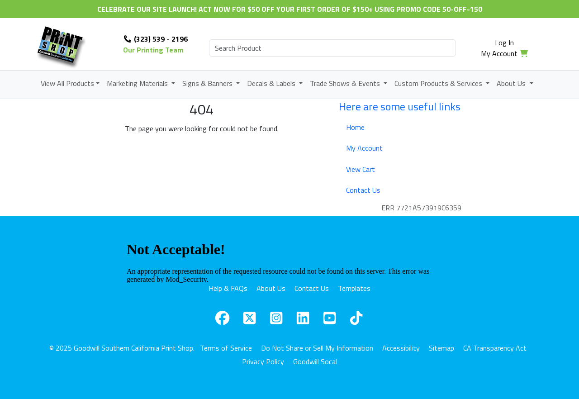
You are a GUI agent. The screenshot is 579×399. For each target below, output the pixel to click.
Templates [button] (354, 288)
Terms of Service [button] (226, 347)
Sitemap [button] (441, 347)
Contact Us (363, 190)
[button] (222, 317)
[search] (332, 48)
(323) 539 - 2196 (155, 38)
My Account (364, 147)
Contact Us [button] (311, 288)
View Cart (360, 169)
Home (355, 127)
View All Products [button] (67, 83)
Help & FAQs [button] (228, 288)
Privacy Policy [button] (263, 361)
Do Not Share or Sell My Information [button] (317, 347)
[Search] (332, 48)
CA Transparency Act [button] (495, 347)
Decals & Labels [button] (272, 83)
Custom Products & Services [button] (439, 83)
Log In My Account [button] (499, 48)
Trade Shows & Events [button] (346, 83)
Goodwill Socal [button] (315, 361)
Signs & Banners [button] (208, 83)
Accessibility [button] (401, 347)
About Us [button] (512, 83)
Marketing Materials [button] (138, 83)
